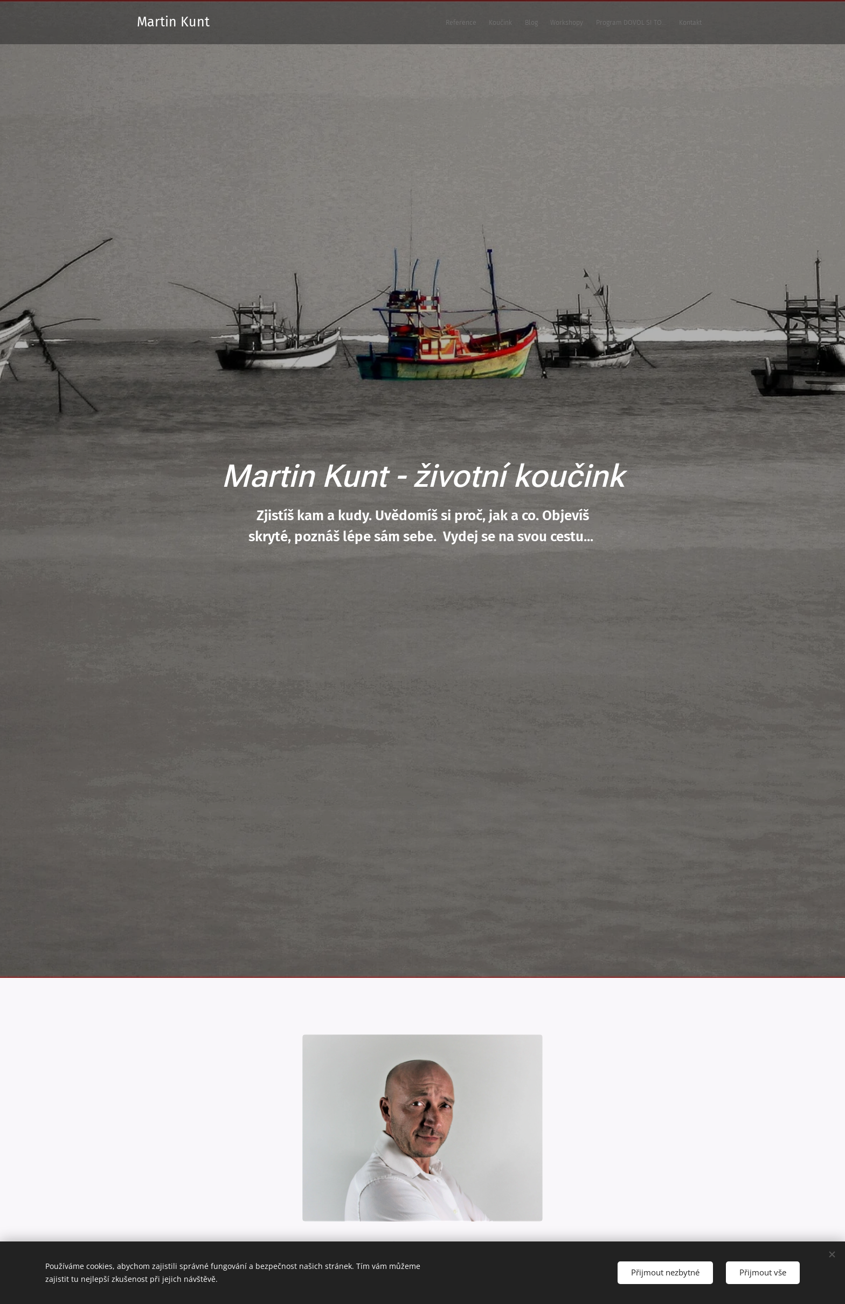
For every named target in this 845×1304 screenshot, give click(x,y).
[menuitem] (601, 22)
